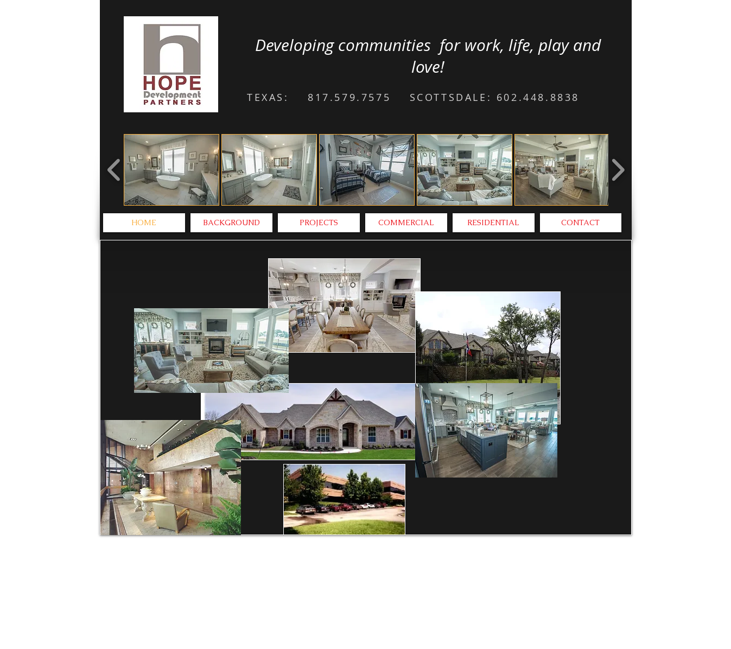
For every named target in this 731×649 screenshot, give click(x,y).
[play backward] (114, 169)
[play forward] (618, 169)
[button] (171, 170)
